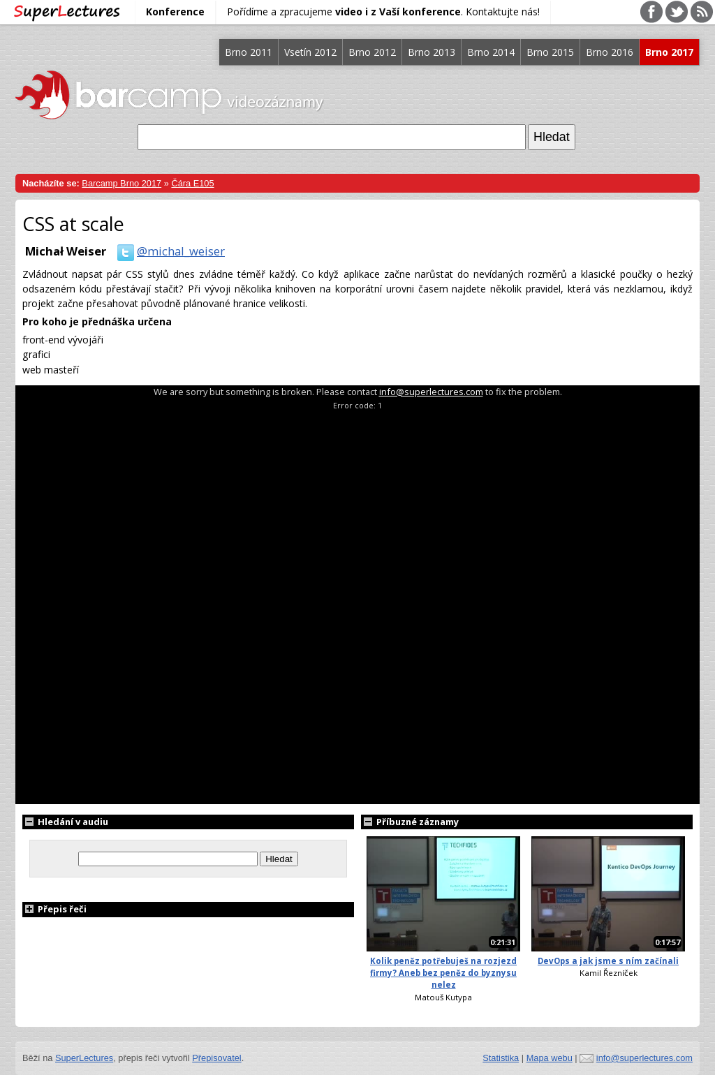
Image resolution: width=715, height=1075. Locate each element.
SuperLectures (84, 1058)
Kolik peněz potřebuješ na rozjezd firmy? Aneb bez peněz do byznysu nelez (443, 973)
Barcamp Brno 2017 (121, 183)
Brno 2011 (248, 52)
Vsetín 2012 (310, 52)
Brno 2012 (372, 52)
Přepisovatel (216, 1058)
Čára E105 (192, 183)
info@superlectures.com (431, 391)
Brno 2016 (609, 52)
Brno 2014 (491, 52)
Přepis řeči (54, 909)
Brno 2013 (431, 52)
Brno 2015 (550, 52)
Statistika (500, 1058)
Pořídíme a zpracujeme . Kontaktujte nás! (383, 11)
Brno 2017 (669, 52)
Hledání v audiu (65, 821)
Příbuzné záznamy (410, 821)
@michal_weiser (168, 251)
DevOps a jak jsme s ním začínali (608, 961)
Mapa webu (549, 1058)
